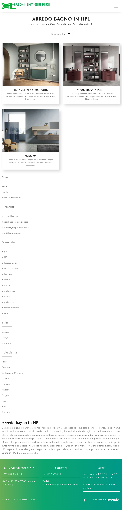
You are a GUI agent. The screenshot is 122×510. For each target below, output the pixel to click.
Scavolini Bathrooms (11, 197)
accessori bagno (10, 216)
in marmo (6, 285)
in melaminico (8, 291)
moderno (6, 343)
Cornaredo (7, 367)
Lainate (5, 378)
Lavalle (5, 192)
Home (31, 24)
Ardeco (5, 186)
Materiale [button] (8, 242)
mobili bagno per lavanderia (15, 227)
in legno (6, 279)
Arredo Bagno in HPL (83, 24)
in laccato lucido (9, 263)
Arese (4, 361)
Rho (4, 406)
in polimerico (8, 302)
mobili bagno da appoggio (15, 221)
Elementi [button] (8, 207)
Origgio (5, 395)
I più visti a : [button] (10, 352)
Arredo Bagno (64, 24)
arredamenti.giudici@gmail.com (60, 484)
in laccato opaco (10, 268)
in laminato (7, 274)
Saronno (6, 412)
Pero (4, 401)
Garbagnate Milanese (12, 373)
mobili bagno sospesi (12, 233)
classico (5, 332)
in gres (5, 251)
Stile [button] (5, 323)
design (5, 337)
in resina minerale (10, 307)
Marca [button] (6, 177)
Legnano (6, 384)
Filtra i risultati (61, 34)
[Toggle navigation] (109, 6)
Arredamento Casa (45, 24)
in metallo (6, 296)
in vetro (5, 313)
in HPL (5, 257)
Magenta (6, 389)
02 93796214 (54, 474)
